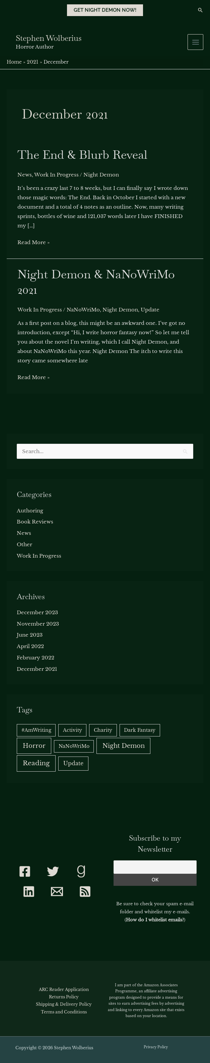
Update (150, 309)
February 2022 (35, 657)
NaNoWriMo (83, 309)
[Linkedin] (29, 891)
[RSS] (85, 891)
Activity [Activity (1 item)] (72, 730)
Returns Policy (64, 996)
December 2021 (37, 669)
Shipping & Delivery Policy (64, 1004)
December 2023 (37, 612)
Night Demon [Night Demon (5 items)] (123, 746)
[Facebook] (25, 871)
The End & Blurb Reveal (82, 154)
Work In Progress (56, 174)
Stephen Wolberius (48, 38)
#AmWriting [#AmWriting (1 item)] (36, 730)
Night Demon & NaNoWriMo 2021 (96, 282)
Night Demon (101, 174)
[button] (105, 10)
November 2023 (38, 624)
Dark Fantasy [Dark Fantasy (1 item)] (139, 730)
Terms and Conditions (64, 1011)
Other (24, 544)
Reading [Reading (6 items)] (36, 763)
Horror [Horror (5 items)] (34, 746)
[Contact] (57, 891)
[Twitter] (53, 871)
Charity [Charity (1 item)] (103, 730)
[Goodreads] (81, 871)
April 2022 (30, 646)
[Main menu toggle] (195, 42)
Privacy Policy (156, 1047)
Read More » (33, 241)
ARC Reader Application (64, 989)
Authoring (30, 510)
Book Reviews (35, 521)
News (24, 174)
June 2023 (30, 635)
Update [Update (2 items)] (73, 763)
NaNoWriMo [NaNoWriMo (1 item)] (74, 746)
